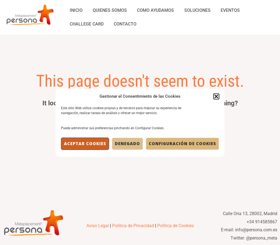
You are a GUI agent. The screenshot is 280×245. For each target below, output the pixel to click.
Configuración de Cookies (182, 144)
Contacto (123, 24)
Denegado (127, 144)
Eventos (223, 10)
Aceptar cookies (85, 144)
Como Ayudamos (151, 10)
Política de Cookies (175, 226)
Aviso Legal (97, 226)
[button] (216, 96)
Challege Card (86, 24)
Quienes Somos (108, 10)
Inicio (75, 10)
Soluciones (192, 10)
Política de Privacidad (133, 226)
